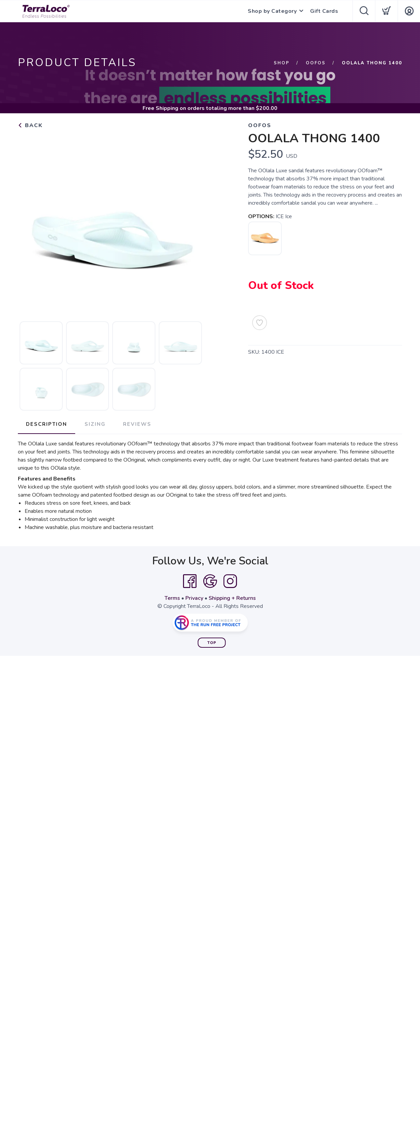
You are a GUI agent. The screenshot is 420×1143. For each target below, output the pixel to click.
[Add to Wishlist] (259, 322)
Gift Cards (324, 11)
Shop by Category (272, 11)
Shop (282, 63)
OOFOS (316, 63)
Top (211, 642)
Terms (172, 598)
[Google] (210, 581)
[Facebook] (190, 581)
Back (30, 125)
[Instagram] (230, 581)
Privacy (194, 598)
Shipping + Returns (232, 598)
